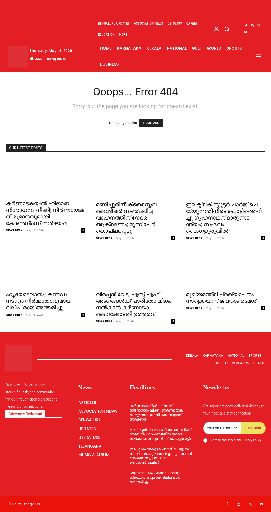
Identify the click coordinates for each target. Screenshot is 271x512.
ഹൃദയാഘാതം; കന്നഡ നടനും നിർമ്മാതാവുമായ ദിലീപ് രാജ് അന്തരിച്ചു (38, 301)
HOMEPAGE (151, 123)
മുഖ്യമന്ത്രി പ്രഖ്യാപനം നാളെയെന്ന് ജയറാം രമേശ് (221, 297)
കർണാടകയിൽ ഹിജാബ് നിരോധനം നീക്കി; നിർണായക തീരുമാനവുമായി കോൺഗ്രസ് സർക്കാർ (45, 213)
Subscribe (253, 428)
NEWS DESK (14, 230)
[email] (222, 428)
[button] (226, 29)
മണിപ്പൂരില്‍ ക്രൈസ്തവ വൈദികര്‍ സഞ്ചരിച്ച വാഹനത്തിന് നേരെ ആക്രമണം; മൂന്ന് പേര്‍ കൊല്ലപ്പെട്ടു (126, 217)
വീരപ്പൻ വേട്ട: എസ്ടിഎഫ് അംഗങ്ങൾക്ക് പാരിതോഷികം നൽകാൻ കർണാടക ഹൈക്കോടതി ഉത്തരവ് (133, 304)
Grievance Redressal (25, 414)
